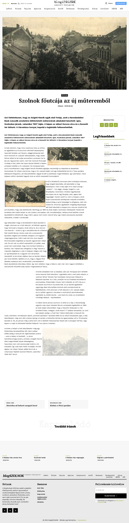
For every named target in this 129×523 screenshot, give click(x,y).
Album (64, 95)
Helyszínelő (109, 178)
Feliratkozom (111, 496)
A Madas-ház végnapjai (75, 458)
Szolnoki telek (40, 458)
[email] (111, 490)
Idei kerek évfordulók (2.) (113, 171)
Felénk (107, 152)
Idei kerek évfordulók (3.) (113, 154)
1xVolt (107, 161)
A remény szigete (110, 180)
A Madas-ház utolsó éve (112, 145)
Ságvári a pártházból (105, 458)
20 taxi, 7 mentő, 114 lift (112, 163)
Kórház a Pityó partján (60, 405)
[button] (15, 3)
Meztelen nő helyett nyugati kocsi (21, 405)
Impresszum (82, 520)
